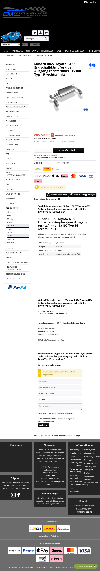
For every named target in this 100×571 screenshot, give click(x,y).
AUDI (9, 212)
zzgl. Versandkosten (49, 138)
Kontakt (87, 473)
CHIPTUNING (11, 69)
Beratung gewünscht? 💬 (86, 566)
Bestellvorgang (76, 453)
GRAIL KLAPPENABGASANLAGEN (16, 174)
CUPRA (10, 219)
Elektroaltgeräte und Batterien (76, 464)
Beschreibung (39, 199)
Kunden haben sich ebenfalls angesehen (68, 435)
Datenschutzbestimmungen (61, 418)
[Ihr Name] (60, 381)
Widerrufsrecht (76, 481)
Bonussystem (89, 450)
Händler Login (50, 493)
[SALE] (59, 51)
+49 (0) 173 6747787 (86, 506)
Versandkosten (44, 567)
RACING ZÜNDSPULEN (15, 88)
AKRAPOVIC (10, 198)
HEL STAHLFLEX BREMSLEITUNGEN (13, 268)
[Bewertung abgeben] (60, 399)
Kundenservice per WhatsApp (76, 470)
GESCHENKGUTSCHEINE (15, 274)
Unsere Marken (90, 463)
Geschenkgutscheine (91, 456)
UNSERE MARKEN (13, 278)
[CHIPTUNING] (31, 51)
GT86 (10, 236)
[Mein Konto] (40, 32)
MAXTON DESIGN (13, 140)
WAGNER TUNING (13, 194)
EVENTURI (10, 189)
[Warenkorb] (46, 32)
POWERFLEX (10, 159)
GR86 (10, 233)
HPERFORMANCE (12, 93)
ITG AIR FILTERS (12, 144)
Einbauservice (89, 453)
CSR (7, 184)
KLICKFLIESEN (11, 74)
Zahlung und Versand (89, 477)
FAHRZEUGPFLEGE (13, 135)
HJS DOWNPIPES (12, 111)
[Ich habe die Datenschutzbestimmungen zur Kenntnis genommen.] (38, 418)
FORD (9, 222)
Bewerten (60, 157)
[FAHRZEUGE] (17, 51)
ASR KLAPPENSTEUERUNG (16, 107)
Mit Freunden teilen (57, 194)
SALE (8, 83)
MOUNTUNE (11, 163)
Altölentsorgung (76, 450)
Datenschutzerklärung (77, 485)
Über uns (88, 460)
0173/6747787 (53, 478)
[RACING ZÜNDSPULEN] (74, 51)
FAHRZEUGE (10, 64)
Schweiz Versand (91, 482)
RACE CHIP (10, 149)
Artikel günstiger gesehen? (46, 155)
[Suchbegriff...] (36, 38)
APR (7, 154)
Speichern (43, 425)
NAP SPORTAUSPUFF (14, 253)
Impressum (74, 491)
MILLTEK (9, 248)
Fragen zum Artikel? (47, 311)
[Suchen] (46, 38)
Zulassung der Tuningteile (90, 468)
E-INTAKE (9, 130)
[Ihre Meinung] (60, 406)
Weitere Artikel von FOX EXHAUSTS (52, 313)
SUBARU (10, 239)
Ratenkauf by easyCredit (75, 476)
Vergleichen (40, 157)
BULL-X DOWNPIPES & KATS (17, 262)
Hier (38, 498)
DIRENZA (9, 168)
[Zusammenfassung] (60, 393)
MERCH (9, 78)
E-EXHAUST (10, 203)
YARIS (10, 229)
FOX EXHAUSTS (12, 208)
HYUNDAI (11, 243)
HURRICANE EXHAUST (14, 97)
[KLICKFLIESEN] (47, 51)
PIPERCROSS (11, 121)
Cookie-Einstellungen (75, 457)
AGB (71, 488)
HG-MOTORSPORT (13, 116)
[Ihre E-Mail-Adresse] (60, 387)
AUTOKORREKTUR (13, 180)
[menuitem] (36, 38)
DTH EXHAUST (11, 102)
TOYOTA (10, 226)
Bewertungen (53, 199)
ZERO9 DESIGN (12, 126)
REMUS (9, 257)
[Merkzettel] (34, 32)
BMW (9, 215)
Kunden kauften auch (43, 435)
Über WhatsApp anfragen (82, 194)
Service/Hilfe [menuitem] (90, 2)
